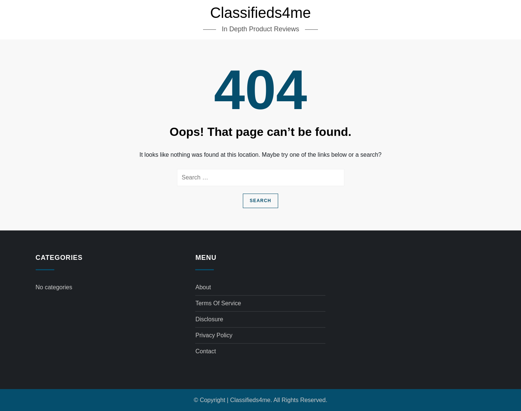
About (203, 287)
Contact (205, 351)
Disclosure (209, 319)
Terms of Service (218, 303)
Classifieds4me (260, 12)
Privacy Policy (213, 335)
